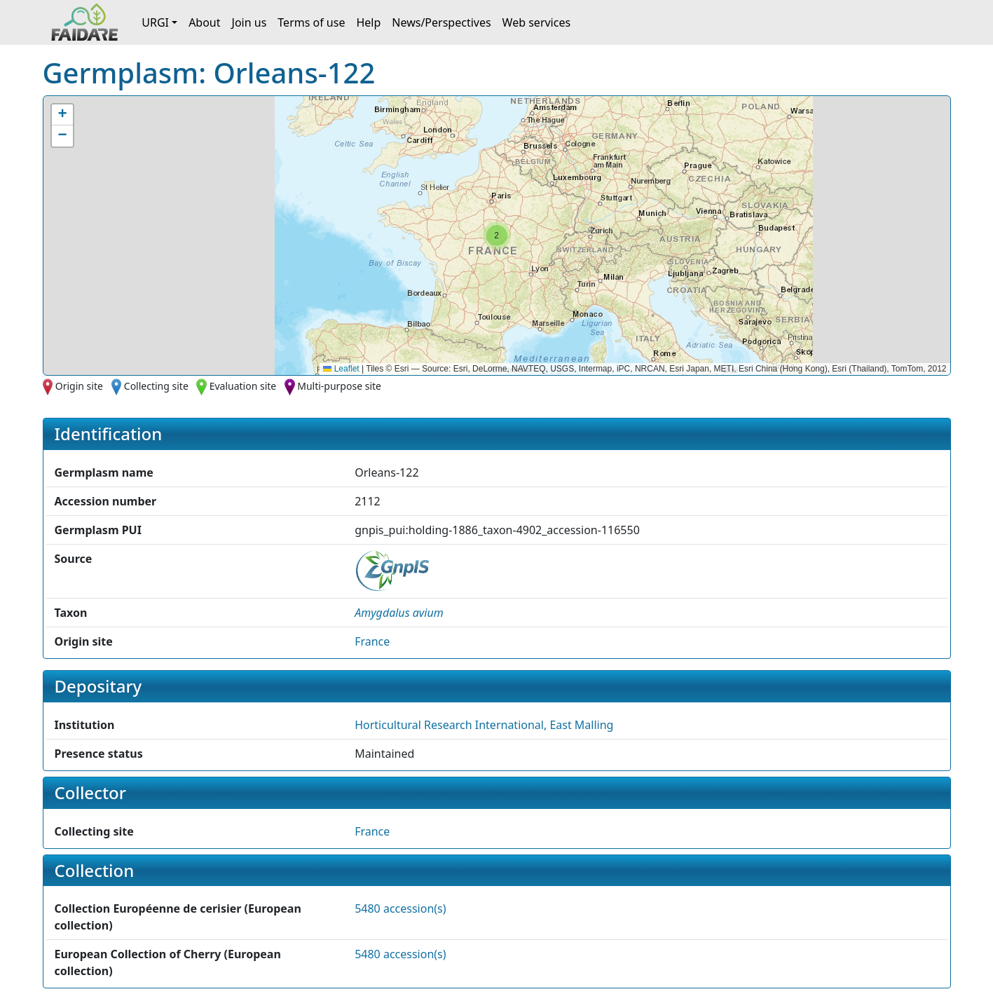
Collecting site (156, 386)
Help (368, 22)
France (372, 641)
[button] (497, 236)
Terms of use (311, 22)
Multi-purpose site (339, 386)
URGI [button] (155, 22)
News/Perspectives (441, 22)
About (204, 22)
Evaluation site (243, 386)
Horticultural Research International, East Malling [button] (484, 725)
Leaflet (341, 369)
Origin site (79, 386)
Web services (536, 22)
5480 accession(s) (400, 908)
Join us (249, 22)
